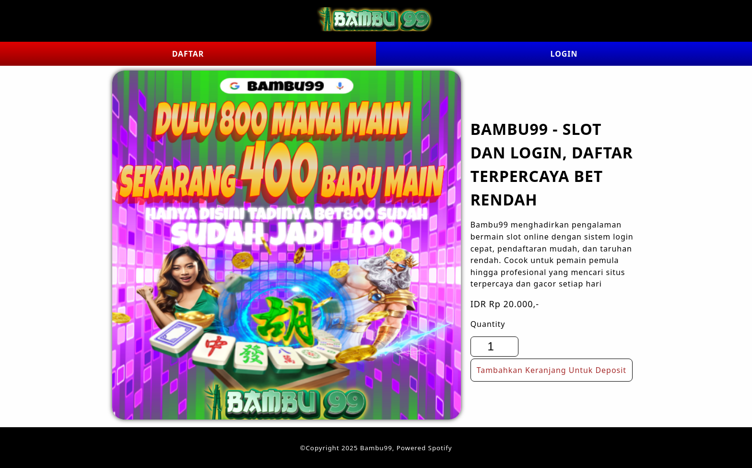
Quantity (487, 324)
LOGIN (564, 53)
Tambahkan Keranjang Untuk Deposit (551, 370)
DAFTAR (188, 53)
